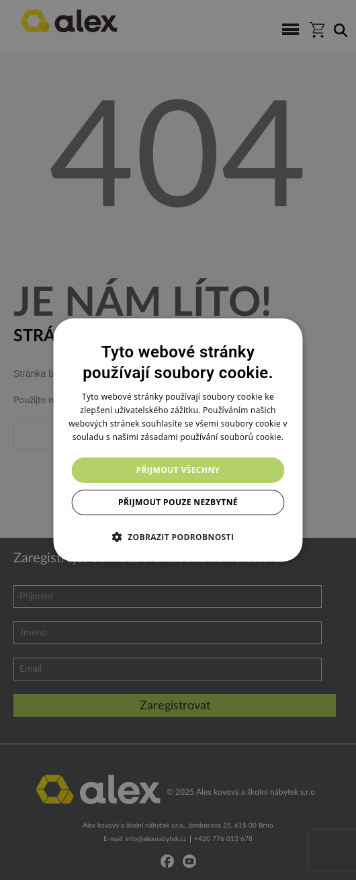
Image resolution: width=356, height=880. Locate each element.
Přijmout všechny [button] (178, 470)
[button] (178, 537)
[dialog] (178, 440)
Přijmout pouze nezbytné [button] (178, 502)
